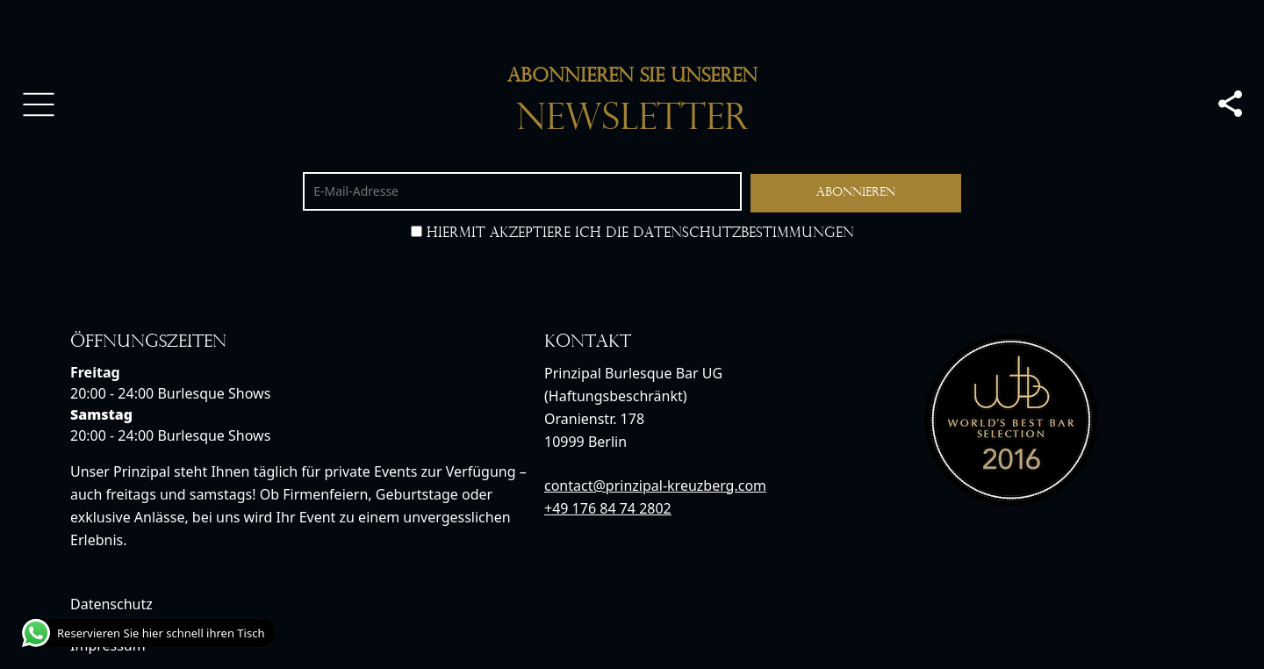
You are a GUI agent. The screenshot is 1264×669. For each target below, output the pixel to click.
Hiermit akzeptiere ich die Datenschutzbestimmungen (632, 234)
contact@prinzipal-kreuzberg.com (655, 485)
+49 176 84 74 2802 (608, 508)
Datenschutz (111, 604)
